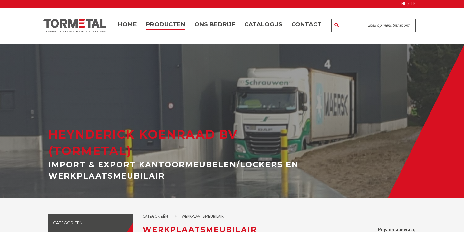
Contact (306, 24)
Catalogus (263, 24)
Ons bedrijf (214, 24)
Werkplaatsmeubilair (203, 216)
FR (413, 3)
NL (403, 3)
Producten (165, 24)
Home (127, 24)
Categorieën (155, 216)
